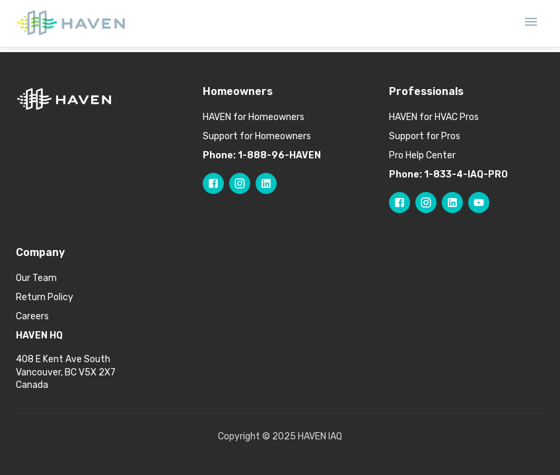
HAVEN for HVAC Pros (434, 117)
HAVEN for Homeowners (253, 117)
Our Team (36, 278)
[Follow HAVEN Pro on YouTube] (478, 202)
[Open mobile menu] (531, 24)
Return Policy (44, 297)
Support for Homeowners (257, 136)
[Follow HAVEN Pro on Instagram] (426, 202)
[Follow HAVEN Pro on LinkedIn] (452, 202)
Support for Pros (424, 136)
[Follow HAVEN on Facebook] (213, 183)
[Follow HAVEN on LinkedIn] (266, 183)
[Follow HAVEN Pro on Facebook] (399, 202)
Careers (32, 316)
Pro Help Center (422, 155)
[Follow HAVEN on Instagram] (239, 183)
